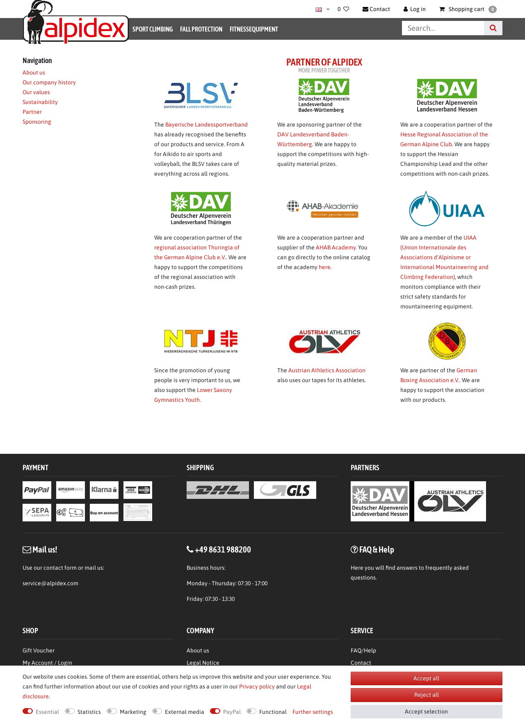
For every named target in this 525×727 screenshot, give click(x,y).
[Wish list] (343, 9)
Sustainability (40, 102)
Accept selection (426, 711)
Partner (32, 112)
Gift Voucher (39, 650)
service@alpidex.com (50, 583)
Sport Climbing (152, 29)
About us (34, 72)
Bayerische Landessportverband (206, 124)
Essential (47, 712)
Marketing (133, 712)
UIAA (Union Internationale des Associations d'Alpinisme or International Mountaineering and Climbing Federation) (444, 257)
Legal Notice (203, 662)
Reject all (426, 694)
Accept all (426, 678)
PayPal (232, 712)
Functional (273, 712)
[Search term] (443, 28)
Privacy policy (257, 686)
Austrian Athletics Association (326, 370)
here (325, 267)
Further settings (312, 712)
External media (184, 712)
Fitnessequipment (254, 29)
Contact (361, 662)
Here (357, 567)
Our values (36, 92)
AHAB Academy (336, 247)
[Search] (493, 28)
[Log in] (415, 9)
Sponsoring (37, 121)
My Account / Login (47, 662)
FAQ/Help (363, 650)
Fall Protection (201, 29)
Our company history (49, 82)
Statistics (89, 712)
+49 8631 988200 (223, 549)
